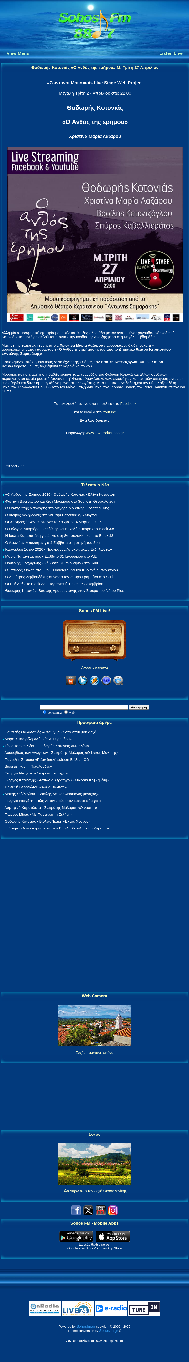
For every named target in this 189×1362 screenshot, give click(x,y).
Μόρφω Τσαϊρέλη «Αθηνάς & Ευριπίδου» (38, 739)
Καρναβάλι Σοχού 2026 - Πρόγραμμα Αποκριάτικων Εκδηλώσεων (58, 549)
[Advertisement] (94, 915)
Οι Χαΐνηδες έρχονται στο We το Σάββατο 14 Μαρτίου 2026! (54, 522)
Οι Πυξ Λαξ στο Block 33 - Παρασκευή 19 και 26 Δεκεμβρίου (54, 584)
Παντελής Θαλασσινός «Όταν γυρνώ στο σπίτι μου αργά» (51, 732)
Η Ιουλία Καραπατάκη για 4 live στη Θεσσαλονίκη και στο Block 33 (59, 536)
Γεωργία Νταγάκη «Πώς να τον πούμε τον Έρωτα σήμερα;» (53, 801)
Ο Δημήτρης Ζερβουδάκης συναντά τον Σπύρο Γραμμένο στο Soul (59, 577)
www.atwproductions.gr (105, 433)
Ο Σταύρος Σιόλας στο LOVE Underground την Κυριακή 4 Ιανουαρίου (61, 570)
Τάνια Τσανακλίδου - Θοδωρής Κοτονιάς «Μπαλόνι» (47, 746)
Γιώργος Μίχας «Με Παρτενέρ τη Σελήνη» (38, 814)
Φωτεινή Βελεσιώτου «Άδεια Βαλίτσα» (36, 787)
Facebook (128, 403)
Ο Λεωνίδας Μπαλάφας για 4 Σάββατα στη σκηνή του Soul (53, 542)
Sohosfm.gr (86, 1326)
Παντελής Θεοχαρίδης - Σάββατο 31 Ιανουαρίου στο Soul (51, 563)
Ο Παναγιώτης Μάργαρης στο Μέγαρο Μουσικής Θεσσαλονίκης (57, 508)
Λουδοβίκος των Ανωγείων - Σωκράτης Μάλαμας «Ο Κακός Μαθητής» (61, 752)
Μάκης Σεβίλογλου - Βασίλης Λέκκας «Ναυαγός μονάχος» (52, 794)
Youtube (109, 412)
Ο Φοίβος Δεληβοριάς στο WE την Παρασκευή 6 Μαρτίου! (52, 515)
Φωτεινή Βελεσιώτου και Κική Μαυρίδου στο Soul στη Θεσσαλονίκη (60, 501)
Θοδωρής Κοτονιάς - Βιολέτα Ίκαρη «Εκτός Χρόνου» (47, 821)
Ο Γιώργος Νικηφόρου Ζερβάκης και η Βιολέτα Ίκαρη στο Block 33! (59, 529)
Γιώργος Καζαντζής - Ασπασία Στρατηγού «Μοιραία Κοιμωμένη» (57, 780)
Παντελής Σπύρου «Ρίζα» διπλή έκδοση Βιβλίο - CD (47, 759)
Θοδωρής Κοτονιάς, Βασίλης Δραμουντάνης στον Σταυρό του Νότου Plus (64, 590)
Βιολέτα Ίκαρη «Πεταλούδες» (28, 766)
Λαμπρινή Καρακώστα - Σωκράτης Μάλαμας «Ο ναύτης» (50, 807)
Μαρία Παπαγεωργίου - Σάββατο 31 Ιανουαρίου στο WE (51, 556)
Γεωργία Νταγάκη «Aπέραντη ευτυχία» (36, 773)
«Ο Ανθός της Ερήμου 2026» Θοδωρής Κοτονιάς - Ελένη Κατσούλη (60, 494)
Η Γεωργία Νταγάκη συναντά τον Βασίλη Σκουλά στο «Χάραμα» (57, 828)
